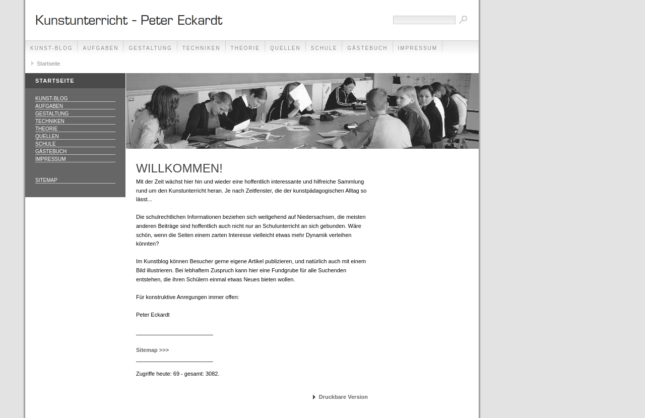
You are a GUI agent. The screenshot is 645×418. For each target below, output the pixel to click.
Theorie (245, 48)
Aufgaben (100, 48)
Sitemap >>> (152, 350)
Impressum (418, 48)
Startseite (48, 64)
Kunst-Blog (51, 48)
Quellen (285, 48)
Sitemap (46, 180)
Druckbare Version (343, 397)
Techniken (201, 48)
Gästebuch (367, 48)
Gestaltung (150, 48)
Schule (324, 48)
